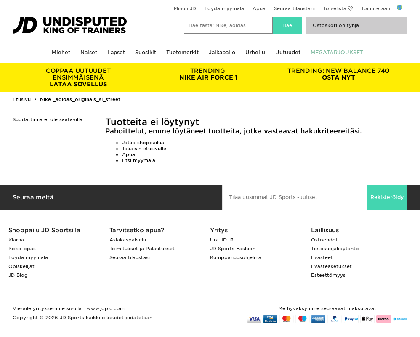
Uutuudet (287, 52)
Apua (259, 8)
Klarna (16, 240)
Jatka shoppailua (143, 143)
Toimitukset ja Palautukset (142, 249)
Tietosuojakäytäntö (335, 249)
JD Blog (18, 275)
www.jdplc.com (105, 308)
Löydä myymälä (224, 8)
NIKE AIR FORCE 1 (209, 74)
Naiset (88, 52)
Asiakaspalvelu (127, 240)
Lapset (116, 52)
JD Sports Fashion (232, 249)
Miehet (61, 52)
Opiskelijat (21, 266)
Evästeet (322, 257)
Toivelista (334, 8)
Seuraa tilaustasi (129, 257)
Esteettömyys (328, 275)
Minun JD (185, 8)
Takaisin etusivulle (144, 148)
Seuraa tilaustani (294, 8)
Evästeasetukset (331, 266)
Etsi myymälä (138, 160)
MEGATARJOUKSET (337, 52)
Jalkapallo (222, 52)
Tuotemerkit (182, 52)
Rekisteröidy (387, 197)
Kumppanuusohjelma (235, 257)
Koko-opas (22, 249)
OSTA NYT (339, 74)
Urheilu (255, 52)
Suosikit (145, 52)
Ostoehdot (324, 240)
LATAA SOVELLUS (78, 77)
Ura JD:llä (222, 240)
